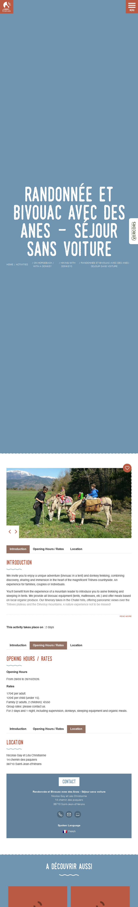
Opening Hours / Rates (48, 549)
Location (76, 549)
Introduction (18, 645)
